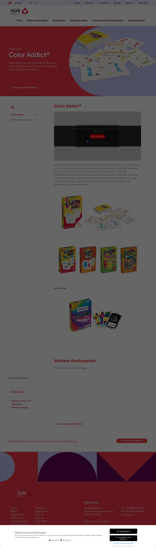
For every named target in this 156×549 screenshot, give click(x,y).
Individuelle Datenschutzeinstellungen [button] (123, 543)
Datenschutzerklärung (128, 546)
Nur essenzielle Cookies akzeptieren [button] (123, 538)
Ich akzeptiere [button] (123, 531)
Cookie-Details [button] (117, 546)
